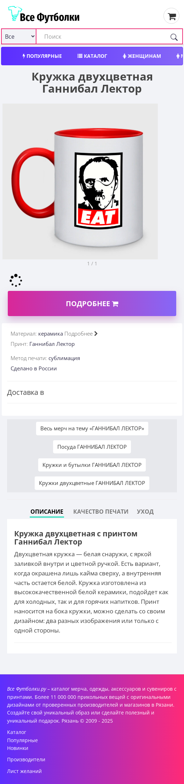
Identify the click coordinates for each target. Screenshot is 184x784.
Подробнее (92, 303)
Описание (46, 511)
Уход (145, 511)
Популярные (42, 56)
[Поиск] (174, 36)
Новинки (17, 748)
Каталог (92, 56)
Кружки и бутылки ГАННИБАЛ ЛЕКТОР (92, 464)
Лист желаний (24, 771)
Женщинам (142, 56)
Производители (26, 759)
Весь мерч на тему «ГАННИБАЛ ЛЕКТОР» (92, 428)
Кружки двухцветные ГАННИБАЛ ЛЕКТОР (92, 482)
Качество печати (100, 511)
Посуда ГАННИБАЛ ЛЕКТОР (92, 446)
